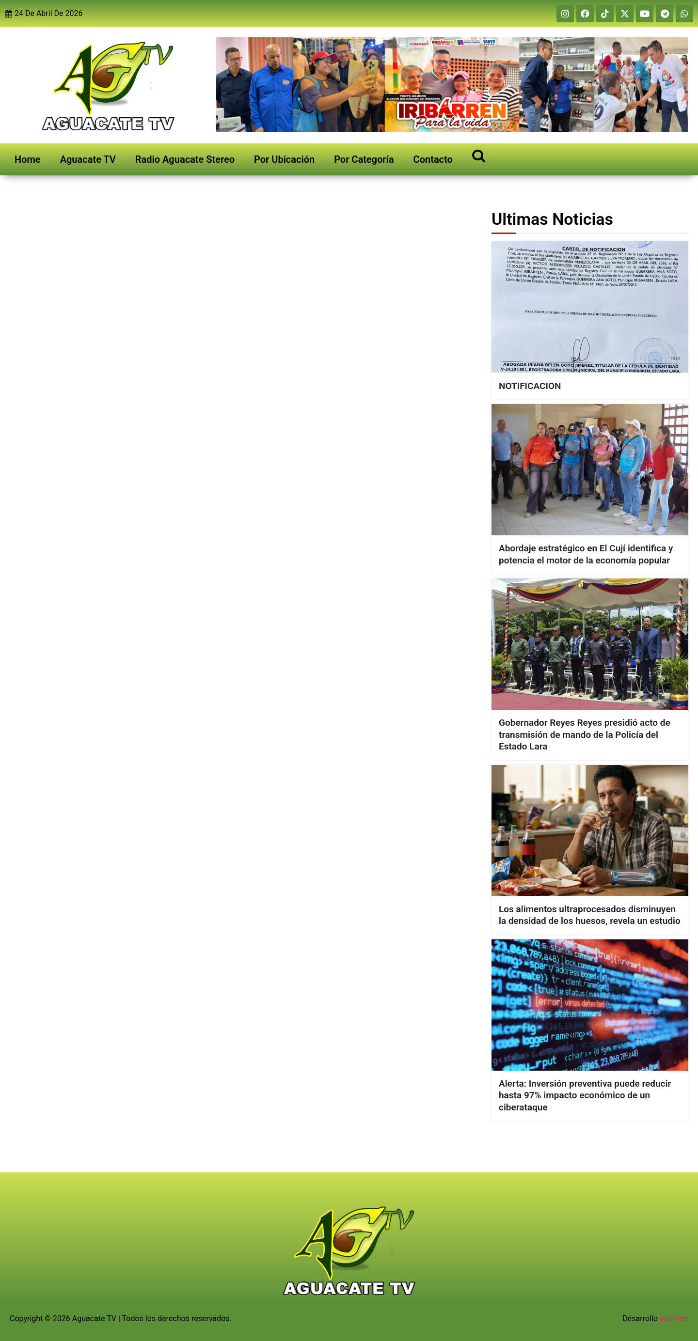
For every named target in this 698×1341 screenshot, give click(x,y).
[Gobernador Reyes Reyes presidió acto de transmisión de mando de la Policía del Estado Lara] (590, 644)
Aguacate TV (88, 159)
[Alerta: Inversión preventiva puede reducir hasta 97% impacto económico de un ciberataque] (590, 1005)
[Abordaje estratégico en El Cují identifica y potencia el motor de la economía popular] (590, 469)
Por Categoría (364, 159)
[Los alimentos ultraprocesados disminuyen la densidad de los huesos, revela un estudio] (590, 830)
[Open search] (478, 155)
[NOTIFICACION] (590, 307)
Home (28, 159)
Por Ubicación (284, 159)
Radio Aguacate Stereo (185, 159)
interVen (674, 1318)
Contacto (433, 159)
